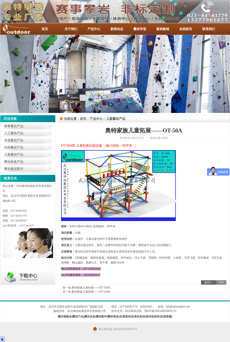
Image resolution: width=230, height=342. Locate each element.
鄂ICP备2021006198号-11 (160, 311)
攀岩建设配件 (13, 169)
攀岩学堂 (139, 29)
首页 (45, 29)
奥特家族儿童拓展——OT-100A (91, 287)
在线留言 (185, 29)
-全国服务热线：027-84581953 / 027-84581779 (21, 29)
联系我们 (208, 29)
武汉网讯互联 (133, 311)
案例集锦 (162, 29)
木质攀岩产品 (13, 140)
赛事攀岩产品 (13, 126)
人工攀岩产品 (13, 133)
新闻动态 (116, 29)
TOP (221, 282)
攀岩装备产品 (13, 161)
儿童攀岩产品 (13, 154)
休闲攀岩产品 (13, 147)
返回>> (208, 282)
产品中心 (93, 29)
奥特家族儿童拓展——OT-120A (91, 291)
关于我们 (71, 29)
